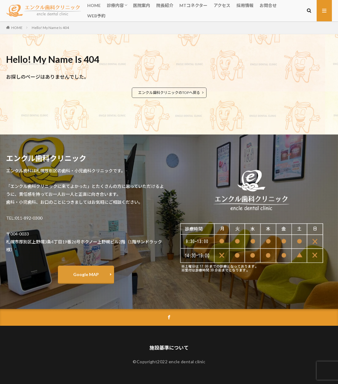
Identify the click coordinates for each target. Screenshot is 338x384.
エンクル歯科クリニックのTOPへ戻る (169, 92)
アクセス (222, 5)
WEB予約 (96, 15)
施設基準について (169, 347)
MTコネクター (193, 5)
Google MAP (86, 274)
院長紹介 (164, 5)
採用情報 (245, 5)
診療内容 (115, 5)
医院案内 (141, 5)
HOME (94, 5)
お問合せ (268, 5)
